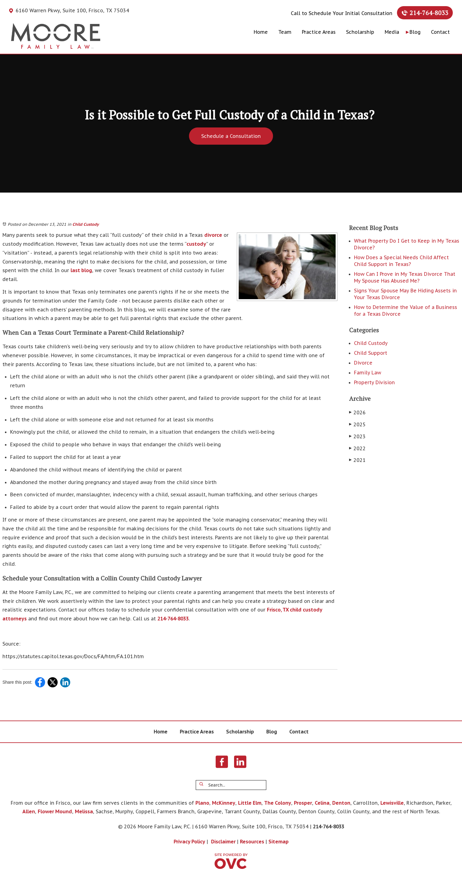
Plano (202, 803)
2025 (357, 424)
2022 (357, 448)
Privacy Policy (189, 841)
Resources (252, 841)
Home (261, 32)
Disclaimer (223, 841)
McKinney (223, 803)
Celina (322, 803)
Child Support (370, 353)
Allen (28, 811)
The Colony (277, 803)
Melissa (84, 811)
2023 (357, 436)
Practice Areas (319, 32)
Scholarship (360, 32)
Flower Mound (55, 811)
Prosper (303, 803)
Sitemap (278, 841)
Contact (440, 32)
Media (392, 32)
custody (196, 244)
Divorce (363, 363)
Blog (415, 32)
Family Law (367, 372)
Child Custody (85, 224)
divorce (213, 235)
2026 (357, 412)
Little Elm (249, 803)
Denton (341, 803)
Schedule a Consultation (231, 136)
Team (284, 32)
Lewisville (392, 803)
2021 (357, 460)
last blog (81, 270)
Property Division (374, 382)
